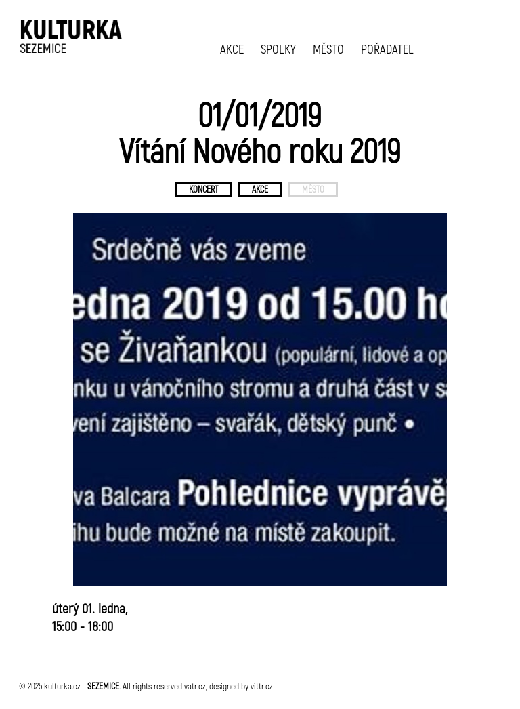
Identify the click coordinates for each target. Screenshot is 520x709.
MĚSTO (328, 48)
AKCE (232, 48)
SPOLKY (278, 48)
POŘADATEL (387, 48)
